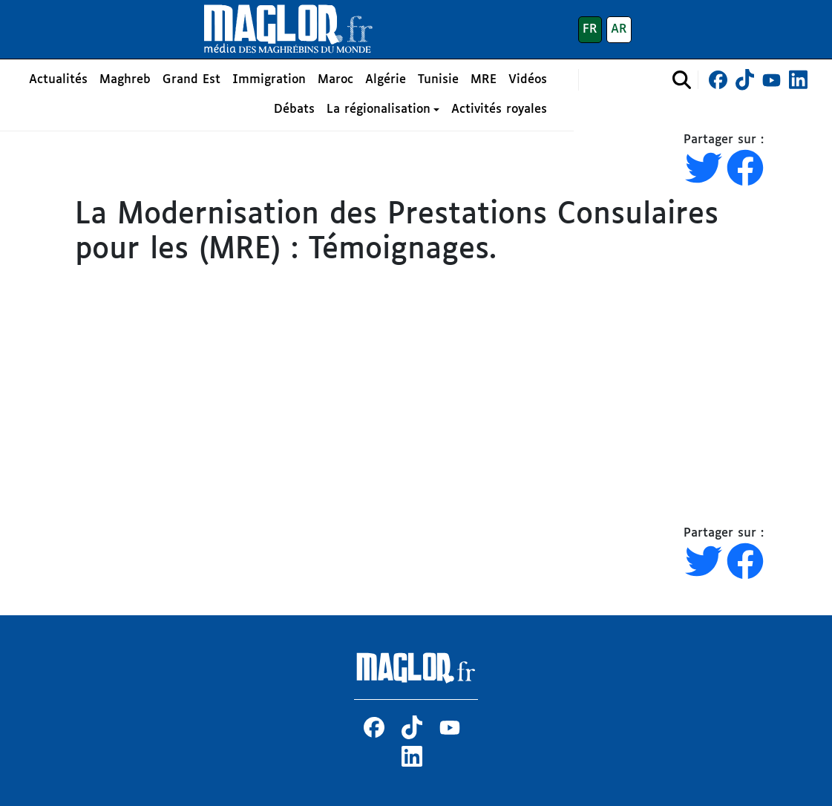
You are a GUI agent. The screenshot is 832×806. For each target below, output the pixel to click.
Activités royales (499, 109)
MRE (484, 79)
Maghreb (125, 79)
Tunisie (438, 79)
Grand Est (191, 79)
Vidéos (527, 79)
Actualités (58, 79)
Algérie (385, 79)
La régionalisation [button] (378, 109)
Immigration (269, 79)
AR (619, 29)
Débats (294, 109)
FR (590, 29)
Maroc (335, 79)
